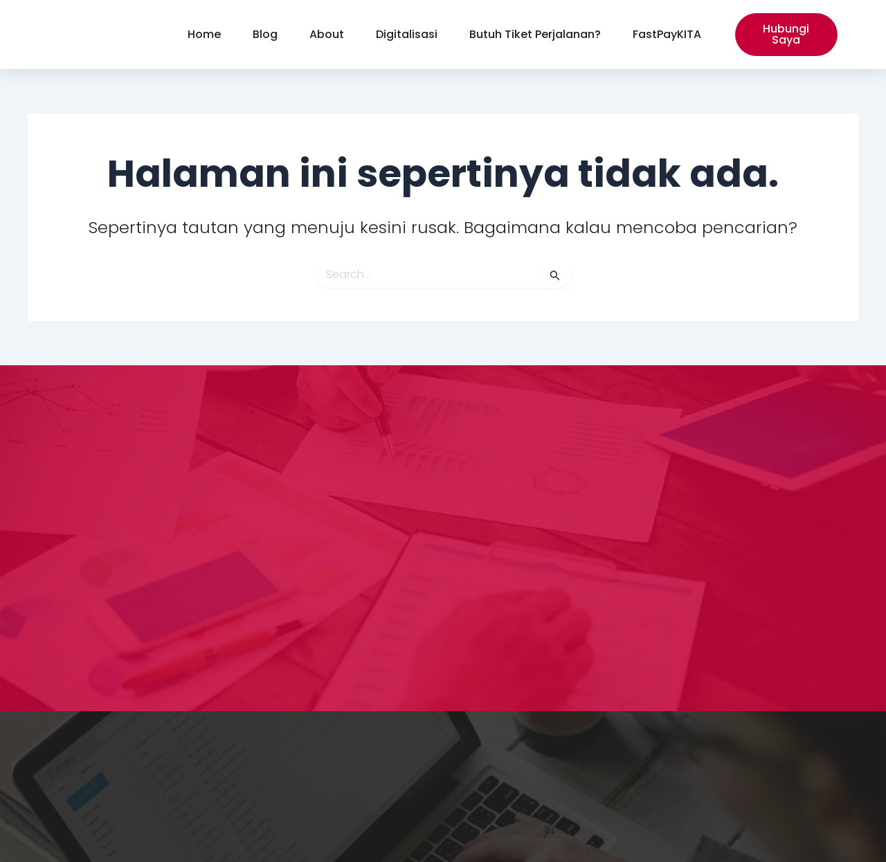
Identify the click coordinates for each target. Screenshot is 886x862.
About (326, 34)
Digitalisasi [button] (406, 34)
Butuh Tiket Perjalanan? (535, 34)
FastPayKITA (667, 34)
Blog (265, 34)
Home (204, 34)
